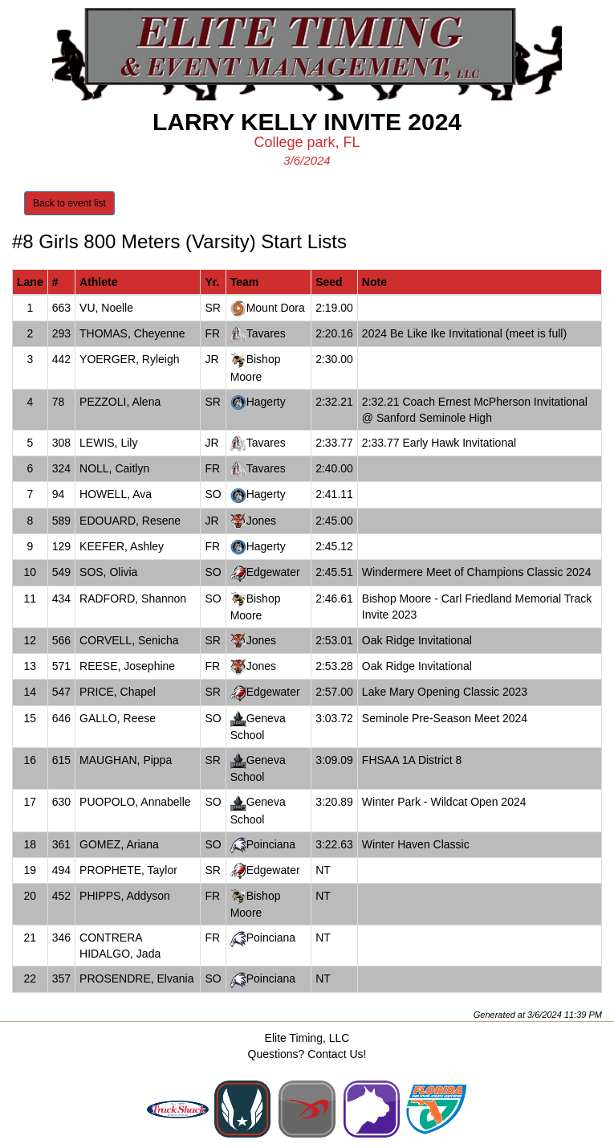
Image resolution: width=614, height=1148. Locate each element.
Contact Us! (336, 1054)
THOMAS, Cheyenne (132, 333)
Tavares (266, 333)
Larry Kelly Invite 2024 (307, 121)
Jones (261, 520)
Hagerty (266, 401)
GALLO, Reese (117, 718)
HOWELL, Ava (115, 494)
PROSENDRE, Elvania (136, 978)
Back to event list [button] (69, 203)
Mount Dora (275, 307)
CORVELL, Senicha (128, 640)
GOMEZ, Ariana (119, 844)
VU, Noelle (106, 307)
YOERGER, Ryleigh (129, 359)
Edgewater (273, 572)
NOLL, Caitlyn (114, 468)
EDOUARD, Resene (130, 520)
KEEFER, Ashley (121, 546)
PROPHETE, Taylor (128, 870)
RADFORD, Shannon (132, 598)
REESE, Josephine (127, 666)
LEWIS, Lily (108, 442)
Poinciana (271, 844)
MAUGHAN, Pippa (125, 760)
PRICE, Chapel (117, 691)
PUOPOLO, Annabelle (135, 801)
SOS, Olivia (108, 572)
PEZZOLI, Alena (120, 401)
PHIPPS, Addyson (124, 895)
